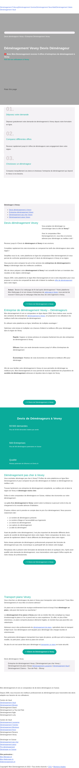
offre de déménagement (63, 280)
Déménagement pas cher (9, 742)
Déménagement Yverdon (9, 725)
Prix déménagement (7, 747)
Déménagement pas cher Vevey (21, 215)
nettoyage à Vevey (51, 292)
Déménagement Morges (9, 705)
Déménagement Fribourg (9, 7)
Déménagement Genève (27, 7)
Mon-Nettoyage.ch (6, 759)
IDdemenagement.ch (7, 762)
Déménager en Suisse (8, 749)
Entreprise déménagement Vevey (21, 212)
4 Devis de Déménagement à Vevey (40, 304)
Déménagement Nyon (8, 730)
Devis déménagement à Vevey (20, 210)
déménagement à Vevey (36, 316)
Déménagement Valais (64, 7)
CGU (50, 767)
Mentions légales (59, 767)
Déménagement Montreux (9, 727)
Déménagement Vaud (8, 10)
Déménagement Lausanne (42, 666)
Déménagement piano (8, 744)
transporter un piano (48, 644)
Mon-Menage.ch (6, 757)
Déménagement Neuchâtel (46, 7)
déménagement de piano (42, 627)
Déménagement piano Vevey (19, 217)
